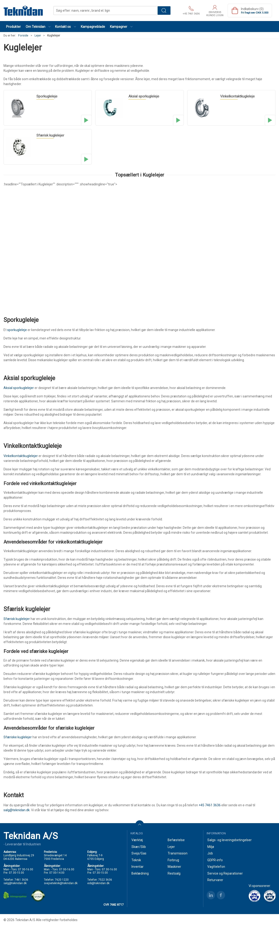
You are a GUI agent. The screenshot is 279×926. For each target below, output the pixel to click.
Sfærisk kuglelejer (17, 619)
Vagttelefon (216, 866)
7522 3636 (105, 879)
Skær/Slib (138, 847)
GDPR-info (215, 860)
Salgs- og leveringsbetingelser (229, 840)
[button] (38, 26)
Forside (23, 35)
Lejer (38, 35)
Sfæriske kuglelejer (18, 737)
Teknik (136, 860)
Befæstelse (176, 840)
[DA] (23, 10)
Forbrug (173, 860)
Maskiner (174, 866)
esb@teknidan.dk (98, 883)
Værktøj (137, 840)
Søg (164, 10)
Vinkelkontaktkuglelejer (21, 456)
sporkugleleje (17, 330)
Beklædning (140, 873)
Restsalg (174, 873)
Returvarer (215, 880)
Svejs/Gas (138, 853)
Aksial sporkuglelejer (19, 388)
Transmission (177, 853)
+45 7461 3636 (210, 805)
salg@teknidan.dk (17, 810)
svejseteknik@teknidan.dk (61, 883)
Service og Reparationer (225, 873)
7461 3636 (21, 879)
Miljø (210, 847)
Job (210, 853)
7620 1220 (62, 879)
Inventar (137, 866)
